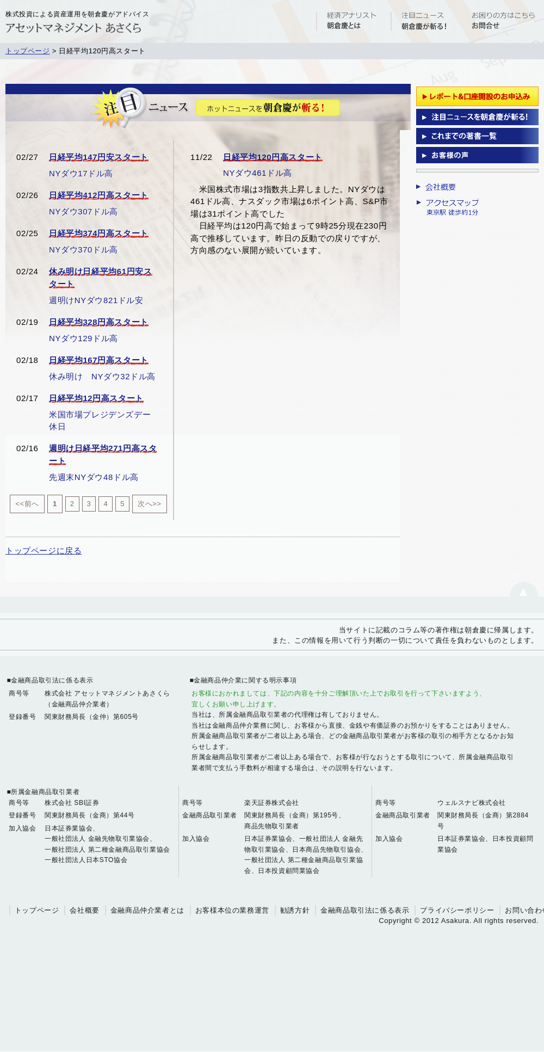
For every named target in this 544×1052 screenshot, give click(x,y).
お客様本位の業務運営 (232, 910)
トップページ (27, 51)
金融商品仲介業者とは (147, 910)
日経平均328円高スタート (99, 322)
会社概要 (84, 910)
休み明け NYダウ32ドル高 (102, 376)
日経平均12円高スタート (96, 398)
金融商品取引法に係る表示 (364, 910)
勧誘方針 (295, 910)
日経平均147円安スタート (99, 157)
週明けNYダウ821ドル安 (96, 300)
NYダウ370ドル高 (83, 249)
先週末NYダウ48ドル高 (94, 477)
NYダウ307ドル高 (83, 211)
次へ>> (150, 504)
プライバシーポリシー (457, 910)
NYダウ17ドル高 (81, 173)
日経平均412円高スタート (99, 195)
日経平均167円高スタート (99, 360)
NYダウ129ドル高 (83, 338)
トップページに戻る (43, 550)
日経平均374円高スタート (99, 233)
